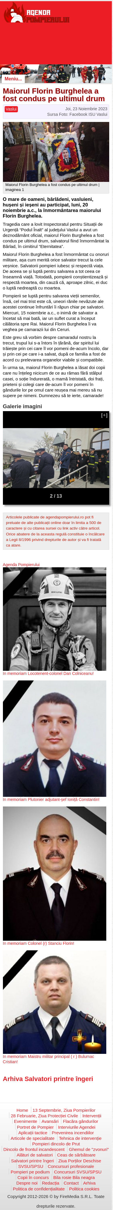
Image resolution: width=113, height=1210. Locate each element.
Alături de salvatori (35, 1154)
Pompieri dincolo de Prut (56, 1143)
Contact (71, 1182)
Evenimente (25, 1121)
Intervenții (91, 1115)
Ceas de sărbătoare (76, 1154)
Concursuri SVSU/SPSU (78, 1171)
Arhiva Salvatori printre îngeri (48, 1079)
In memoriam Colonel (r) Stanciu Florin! (38, 943)
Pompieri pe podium (30, 1171)
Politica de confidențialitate (39, 1188)
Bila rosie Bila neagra (74, 1177)
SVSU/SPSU (30, 1166)
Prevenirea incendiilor (73, 1132)
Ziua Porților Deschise (79, 1160)
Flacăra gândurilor (80, 1121)
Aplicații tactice (32, 1132)
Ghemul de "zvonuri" (89, 1149)
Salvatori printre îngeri (32, 1160)
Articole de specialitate (32, 1138)
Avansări (49, 1121)
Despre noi (27, 1182)
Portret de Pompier (35, 1127)
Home (22, 1110)
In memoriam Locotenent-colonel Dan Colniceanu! (48, 673)
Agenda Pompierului (21, 564)
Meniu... (13, 78)
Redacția (50, 1182)
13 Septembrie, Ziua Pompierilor (64, 1110)
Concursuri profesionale (71, 1166)
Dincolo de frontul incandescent (34, 1149)
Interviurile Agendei (76, 1127)
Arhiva (89, 1182)
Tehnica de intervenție (80, 1138)
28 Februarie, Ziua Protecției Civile (44, 1115)
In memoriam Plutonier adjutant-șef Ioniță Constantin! (51, 799)
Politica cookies (84, 1188)
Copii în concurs (33, 1177)
